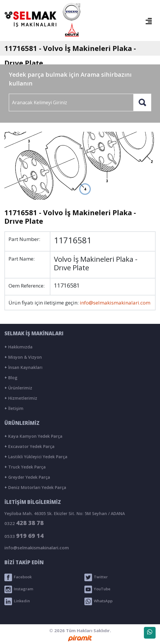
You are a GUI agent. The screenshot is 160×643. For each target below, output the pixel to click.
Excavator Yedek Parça (29, 446)
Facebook (18, 577)
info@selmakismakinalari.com (115, 302)
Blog (10, 377)
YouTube (97, 589)
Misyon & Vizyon (23, 357)
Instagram (18, 589)
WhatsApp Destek (150, 634)
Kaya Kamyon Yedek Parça (33, 436)
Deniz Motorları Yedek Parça (35, 487)
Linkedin (17, 601)
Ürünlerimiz (18, 388)
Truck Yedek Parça (25, 467)
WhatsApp (98, 601)
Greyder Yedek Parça (27, 477)
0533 (24, 536)
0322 (24, 523)
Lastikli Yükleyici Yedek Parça (35, 456)
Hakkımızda (18, 347)
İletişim (13, 408)
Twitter (96, 577)
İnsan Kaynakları (23, 367)
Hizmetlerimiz (20, 398)
